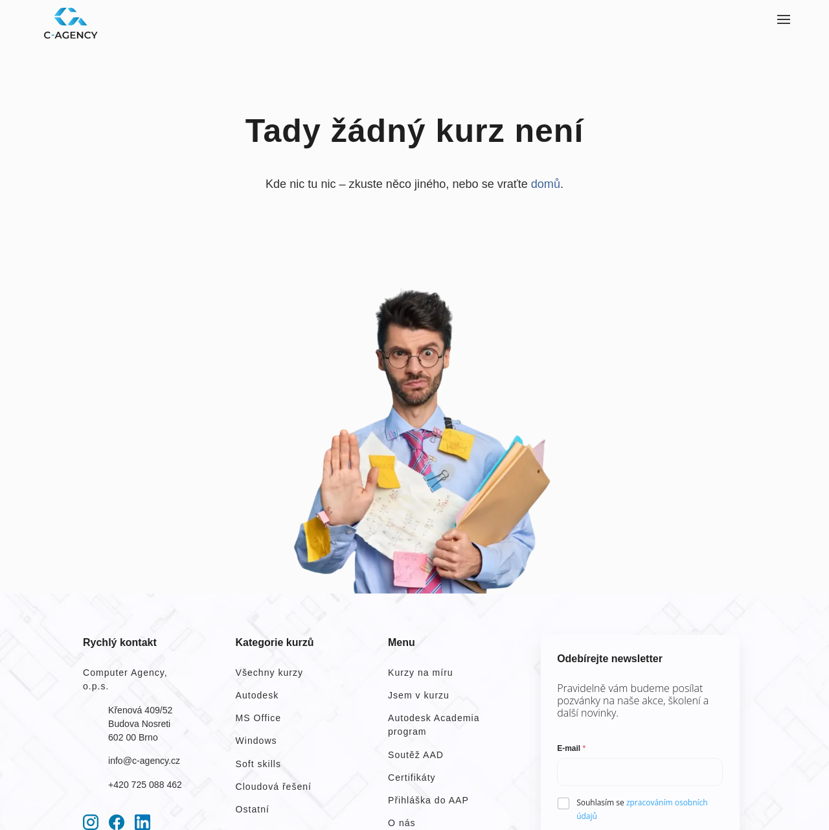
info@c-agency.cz (144, 760)
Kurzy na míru (420, 672)
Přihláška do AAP (428, 800)
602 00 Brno (133, 737)
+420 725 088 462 (145, 784)
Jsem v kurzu (418, 695)
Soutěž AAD (416, 755)
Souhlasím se (642, 809)
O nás (402, 823)
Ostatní (252, 809)
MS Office (259, 718)
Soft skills (258, 764)
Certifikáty (412, 777)
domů (545, 184)
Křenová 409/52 (140, 710)
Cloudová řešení (274, 786)
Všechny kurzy (270, 672)
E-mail (571, 748)
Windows (256, 740)
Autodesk (257, 695)
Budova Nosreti (139, 724)
